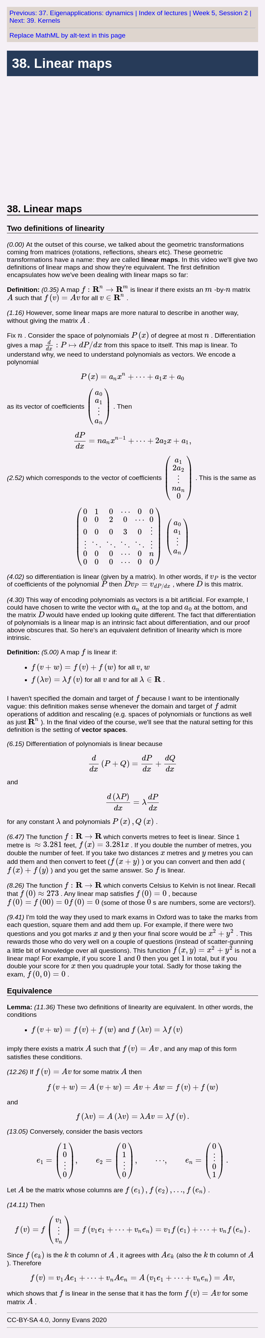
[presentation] (104, 289)
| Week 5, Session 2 (218, 13)
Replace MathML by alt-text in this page (67, 35)
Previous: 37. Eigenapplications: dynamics (71, 13)
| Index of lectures (161, 13)
